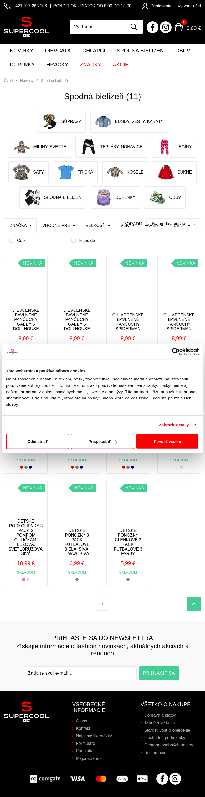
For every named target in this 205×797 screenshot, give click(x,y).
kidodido (87, 241)
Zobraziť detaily (174, 424)
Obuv (182, 50)
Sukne (174, 172)
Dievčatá (58, 50)
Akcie (121, 64)
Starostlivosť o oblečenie (167, 730)
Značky (90, 64)
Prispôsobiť (102, 441)
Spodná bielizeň (140, 50)
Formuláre (85, 743)
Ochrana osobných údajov (168, 745)
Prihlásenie (156, 6)
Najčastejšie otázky (94, 736)
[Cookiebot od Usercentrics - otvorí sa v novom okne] (176, 351)
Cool (21, 241)
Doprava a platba (160, 715)
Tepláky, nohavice (111, 146)
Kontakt (83, 728)
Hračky (57, 64)
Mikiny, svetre (39, 146)
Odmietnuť (37, 441)
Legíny (174, 146)
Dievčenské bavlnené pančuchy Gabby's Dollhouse (25, 319)
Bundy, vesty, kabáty (129, 121)
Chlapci (94, 50)
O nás (81, 721)
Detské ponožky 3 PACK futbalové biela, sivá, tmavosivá (76, 542)
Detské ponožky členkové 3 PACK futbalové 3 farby (128, 542)
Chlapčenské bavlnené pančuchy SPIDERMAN (128, 322)
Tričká (75, 172)
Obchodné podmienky (164, 737)
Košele (125, 172)
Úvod (8, 80)
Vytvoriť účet (189, 6)
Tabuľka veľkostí (159, 722)
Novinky (21, 50)
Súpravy (61, 121)
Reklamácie (155, 752)
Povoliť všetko (167, 441)
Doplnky (22, 64)
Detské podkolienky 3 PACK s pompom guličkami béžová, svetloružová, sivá (25, 537)
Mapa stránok (88, 758)
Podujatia (85, 751)
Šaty (28, 172)
